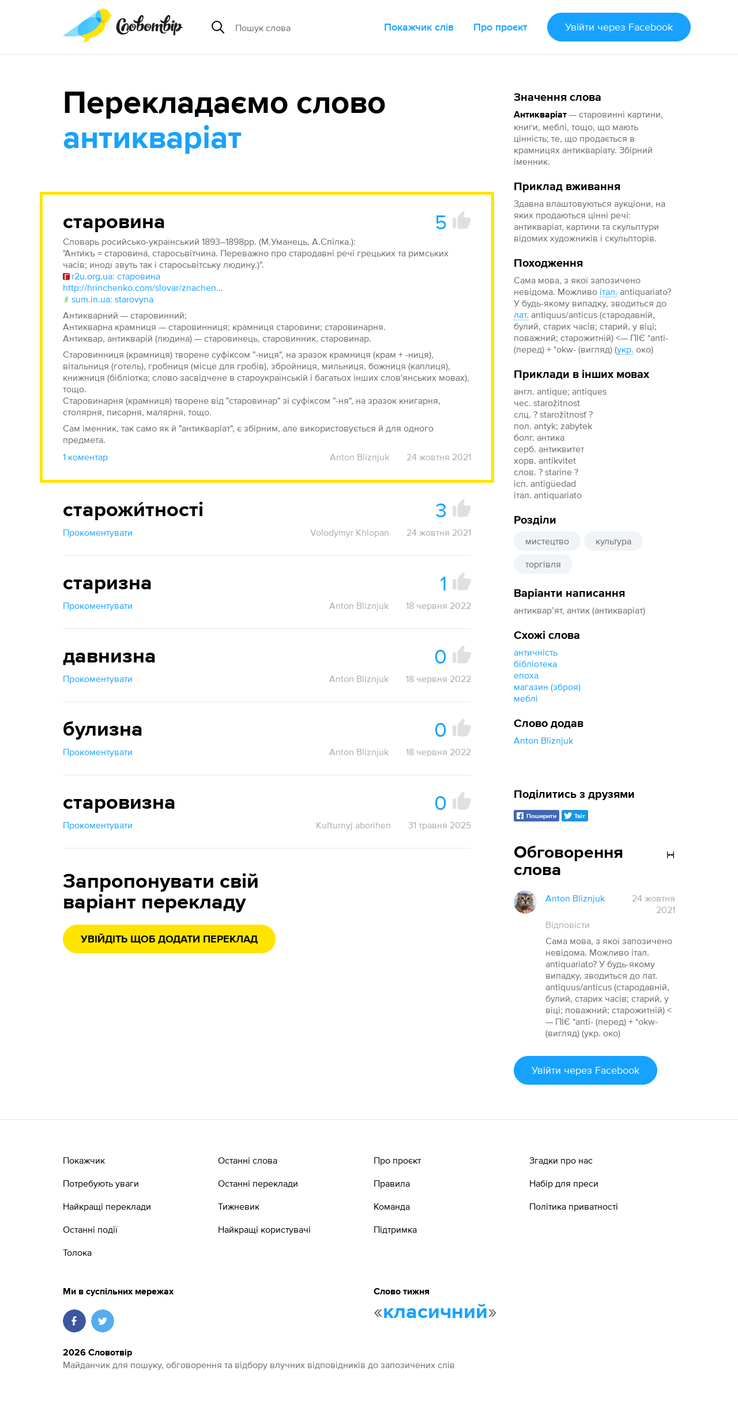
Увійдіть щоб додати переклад (169, 939)
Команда (392, 1206)
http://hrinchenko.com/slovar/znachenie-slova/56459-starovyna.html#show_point (143, 287)
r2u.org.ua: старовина (111, 276)
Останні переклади (258, 1183)
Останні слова (247, 1160)
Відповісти (567, 924)
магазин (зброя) (547, 686)
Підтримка (395, 1229)
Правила (392, 1183)
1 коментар (85, 457)
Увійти (619, 27)
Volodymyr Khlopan (349, 532)
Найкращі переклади (107, 1206)
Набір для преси (563, 1183)
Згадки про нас (561, 1160)
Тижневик (238, 1206)
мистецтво (547, 541)
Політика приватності (573, 1206)
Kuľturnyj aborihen (353, 825)
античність (536, 652)
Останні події (90, 1229)
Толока (77, 1252)
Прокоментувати (98, 532)
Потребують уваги (101, 1183)
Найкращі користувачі (264, 1229)
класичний (435, 1312)
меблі (526, 698)
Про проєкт (500, 27)
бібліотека (535, 663)
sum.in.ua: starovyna (108, 299)
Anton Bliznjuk (543, 740)
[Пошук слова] (305, 27)
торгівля (543, 564)
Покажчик (84, 1160)
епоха (526, 675)
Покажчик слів (419, 27)
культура (613, 541)
